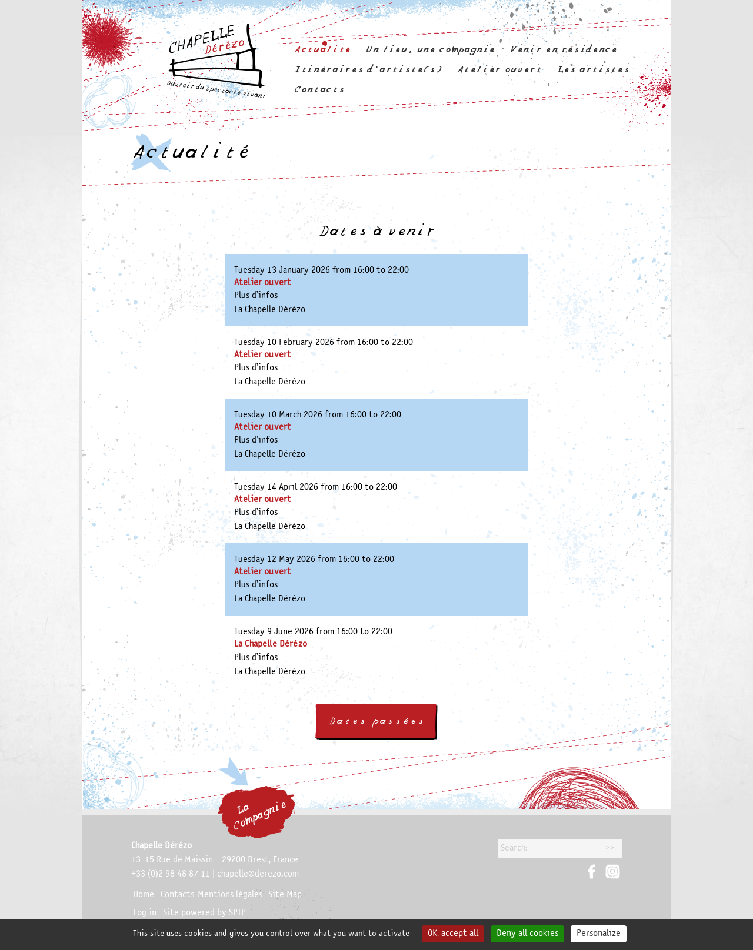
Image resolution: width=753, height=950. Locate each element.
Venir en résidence (563, 49)
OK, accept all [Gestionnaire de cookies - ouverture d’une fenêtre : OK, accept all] (453, 933)
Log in (144, 913)
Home (143, 894)
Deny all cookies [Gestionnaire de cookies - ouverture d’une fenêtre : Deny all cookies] (527, 933)
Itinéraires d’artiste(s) (367, 69)
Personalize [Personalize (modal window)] (599, 933)
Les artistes (593, 69)
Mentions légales (230, 894)
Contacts (319, 89)
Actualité (322, 49)
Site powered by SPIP (204, 913)
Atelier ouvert (499, 69)
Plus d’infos (256, 295)
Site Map (285, 894)
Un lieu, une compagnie (430, 49)
